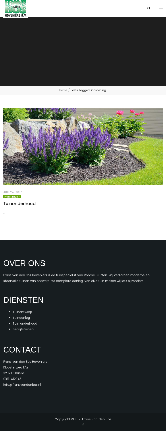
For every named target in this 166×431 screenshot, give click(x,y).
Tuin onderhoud (25, 323)
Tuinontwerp (22, 312)
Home (63, 90)
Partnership (12, 196)
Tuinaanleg (21, 317)
